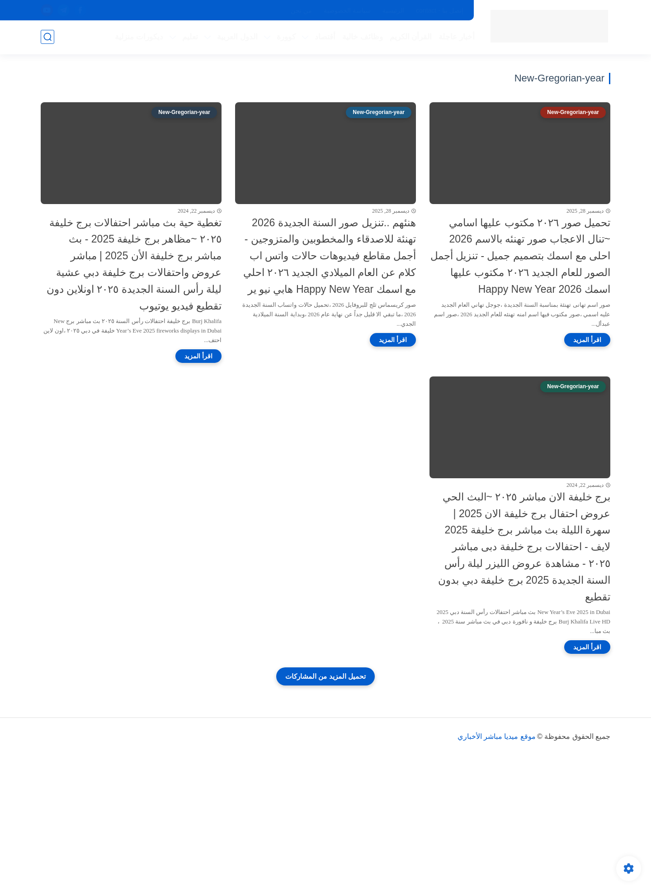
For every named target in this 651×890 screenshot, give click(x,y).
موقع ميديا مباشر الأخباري (497, 736)
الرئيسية (393, 10)
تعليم (190, 37)
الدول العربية (237, 37)
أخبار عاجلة (457, 37)
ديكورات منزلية (139, 37)
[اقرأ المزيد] (587, 340)
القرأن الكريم (411, 37)
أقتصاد (325, 37)
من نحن (301, 10)
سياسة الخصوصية (347, 10)
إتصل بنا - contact (439, 10)
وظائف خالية (362, 37)
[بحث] (47, 37)
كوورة (286, 37)
